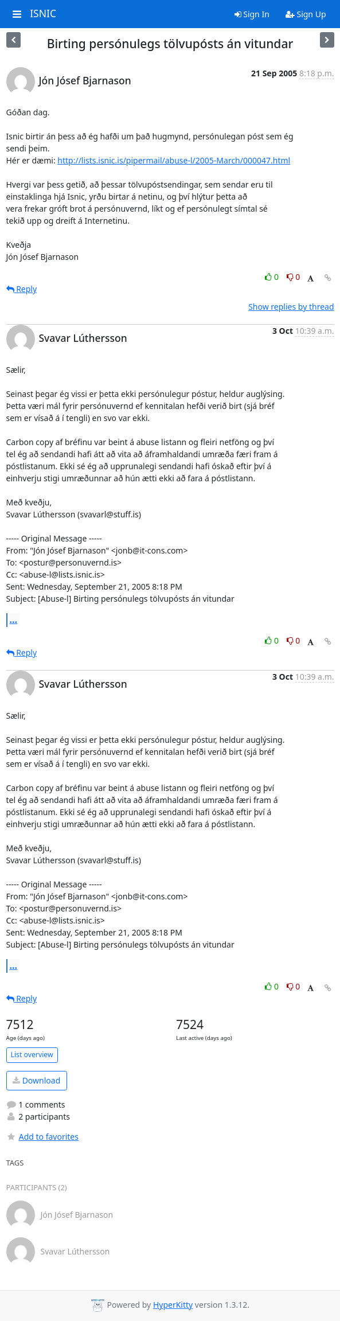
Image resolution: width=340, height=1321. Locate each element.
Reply (21, 288)
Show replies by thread (291, 306)
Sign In (252, 14)
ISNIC (43, 14)
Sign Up (306, 14)
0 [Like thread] (272, 276)
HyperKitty (173, 1304)
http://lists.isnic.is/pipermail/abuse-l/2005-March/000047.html (173, 160)
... (14, 619)
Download (36, 1080)
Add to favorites (42, 1136)
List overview (32, 1054)
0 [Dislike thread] (293, 276)
